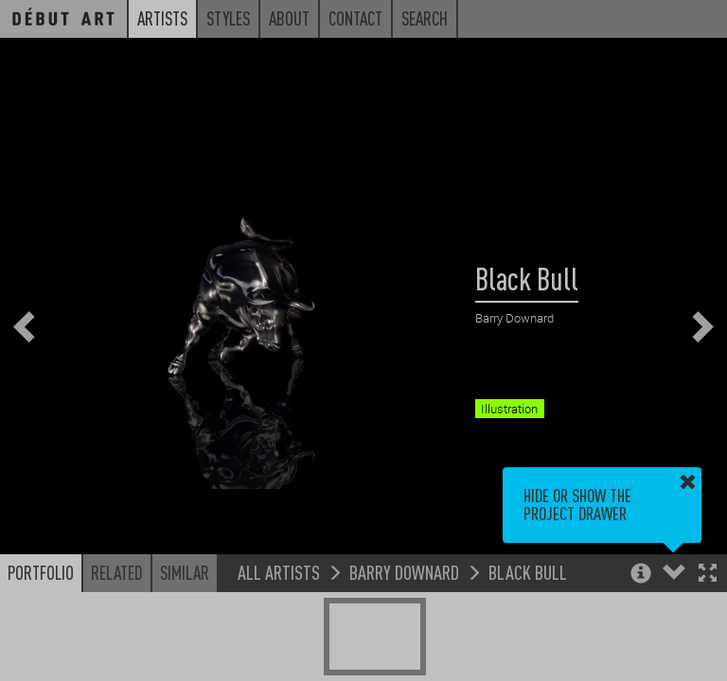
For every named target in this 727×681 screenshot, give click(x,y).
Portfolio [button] (41, 572)
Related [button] (117, 572)
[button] (708, 574)
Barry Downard (404, 572)
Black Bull (527, 572)
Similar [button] (184, 572)
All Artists (279, 572)
